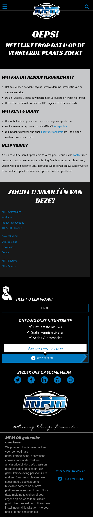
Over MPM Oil (10, 236)
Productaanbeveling (13, 222)
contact (77, 155)
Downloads (8, 247)
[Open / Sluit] (5, 6)
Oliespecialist (9, 241)
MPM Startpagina (11, 212)
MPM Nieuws (9, 260)
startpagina (60, 126)
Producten (7, 217)
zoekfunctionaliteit (52, 132)
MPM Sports (8, 266)
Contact (6, 252)
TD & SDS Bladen (12, 228)
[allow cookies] (71, 479)
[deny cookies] (71, 471)
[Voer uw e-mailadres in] (45, 348)
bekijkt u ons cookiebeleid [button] (21, 511)
